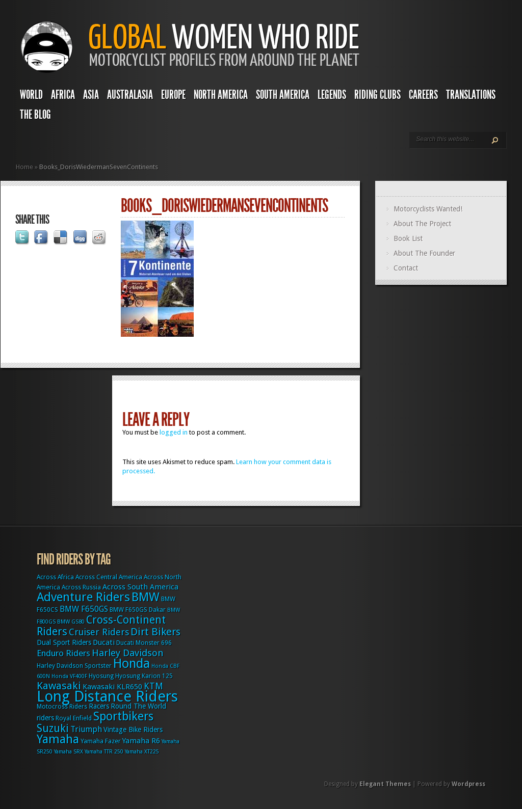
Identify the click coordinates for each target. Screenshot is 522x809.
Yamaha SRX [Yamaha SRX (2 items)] (68, 751)
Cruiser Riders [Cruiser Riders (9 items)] (99, 632)
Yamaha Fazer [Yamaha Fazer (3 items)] (101, 741)
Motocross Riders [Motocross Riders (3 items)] (62, 706)
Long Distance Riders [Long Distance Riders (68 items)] (107, 696)
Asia (91, 95)
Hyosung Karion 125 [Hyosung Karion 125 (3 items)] (144, 676)
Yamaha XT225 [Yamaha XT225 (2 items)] (142, 751)
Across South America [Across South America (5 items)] (140, 586)
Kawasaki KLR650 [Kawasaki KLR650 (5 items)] (112, 686)
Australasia (130, 95)
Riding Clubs (377, 95)
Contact (406, 268)
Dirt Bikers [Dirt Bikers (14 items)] (155, 632)
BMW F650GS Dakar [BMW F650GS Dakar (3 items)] (138, 609)
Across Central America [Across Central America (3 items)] (108, 577)
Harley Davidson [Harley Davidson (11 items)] (128, 653)
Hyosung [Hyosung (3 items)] (101, 676)
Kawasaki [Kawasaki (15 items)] (59, 686)
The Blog (35, 114)
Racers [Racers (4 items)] (99, 706)
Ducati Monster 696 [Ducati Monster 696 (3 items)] (144, 642)
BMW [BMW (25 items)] (146, 597)
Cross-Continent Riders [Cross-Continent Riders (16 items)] (101, 625)
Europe (173, 95)
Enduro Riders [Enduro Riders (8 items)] (63, 653)
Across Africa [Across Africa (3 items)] (55, 577)
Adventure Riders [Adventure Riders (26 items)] (83, 597)
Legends (332, 95)
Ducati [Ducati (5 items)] (104, 642)
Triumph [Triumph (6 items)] (86, 729)
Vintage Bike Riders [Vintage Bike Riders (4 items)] (133, 729)
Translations (470, 95)
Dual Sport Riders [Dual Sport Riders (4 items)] (64, 642)
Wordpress (468, 784)
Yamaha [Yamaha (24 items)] (58, 739)
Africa (63, 95)
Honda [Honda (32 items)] (131, 663)
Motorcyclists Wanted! (428, 209)
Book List (408, 238)
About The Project (422, 224)
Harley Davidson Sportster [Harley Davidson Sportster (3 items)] (74, 665)
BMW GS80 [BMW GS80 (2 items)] (71, 621)
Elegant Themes (385, 784)
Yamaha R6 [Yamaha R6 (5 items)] (141, 740)
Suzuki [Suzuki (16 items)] (53, 728)
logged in (174, 432)
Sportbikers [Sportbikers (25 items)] (123, 716)
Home (24, 167)
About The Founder (424, 253)
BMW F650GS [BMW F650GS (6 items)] (84, 609)
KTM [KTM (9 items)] (153, 686)
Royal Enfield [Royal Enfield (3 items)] (74, 718)
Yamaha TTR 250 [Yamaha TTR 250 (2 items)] (104, 751)
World (31, 95)
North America (221, 95)
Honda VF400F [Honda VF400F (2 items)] (69, 676)
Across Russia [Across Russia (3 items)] (81, 587)
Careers (423, 95)
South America (282, 95)
